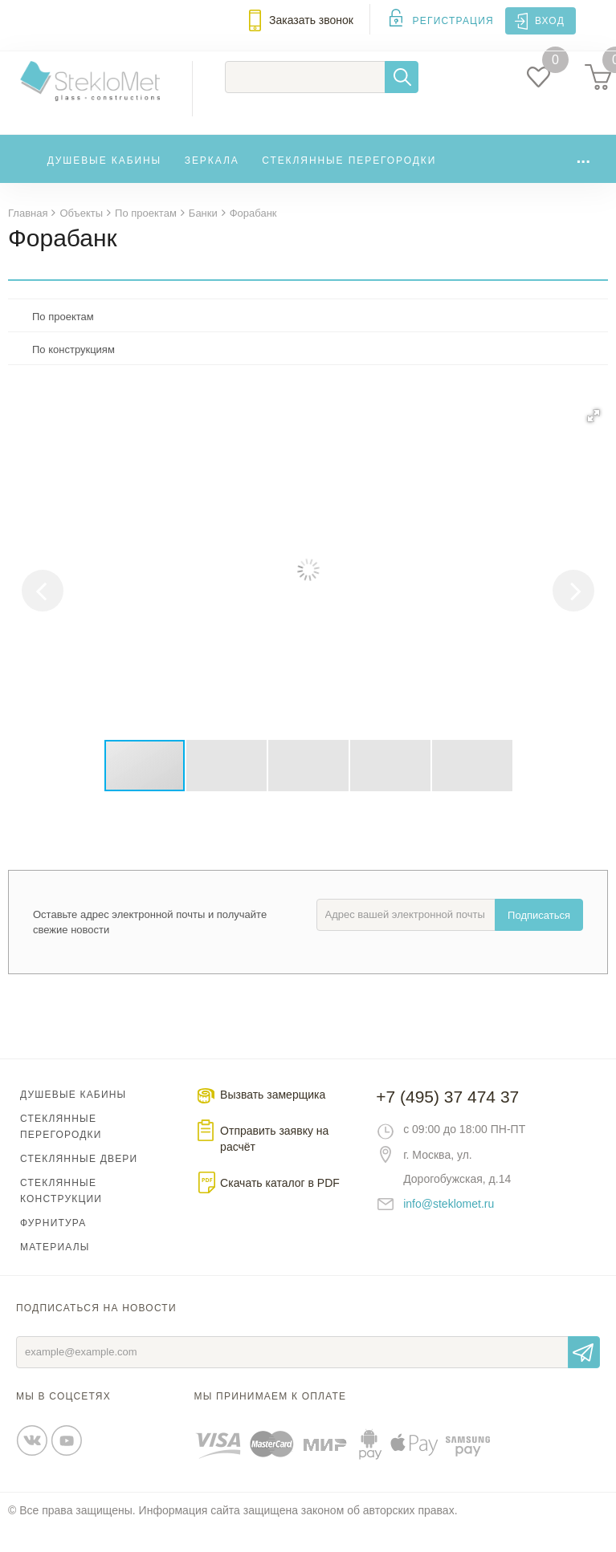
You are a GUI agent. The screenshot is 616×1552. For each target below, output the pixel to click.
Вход (550, 20)
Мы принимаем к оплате (270, 1419)
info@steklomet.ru (448, 1227)
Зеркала (212, 182)
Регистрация (453, 20)
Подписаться (539, 938)
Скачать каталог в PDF (280, 1206)
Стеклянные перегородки (349, 182)
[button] (593, 439)
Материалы (55, 1270)
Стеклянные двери (78, 1182)
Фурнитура (53, 1246)
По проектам (63, 340)
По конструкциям (73, 373)
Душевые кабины (104, 182)
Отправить (584, 1375)
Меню (21, 30)
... (583, 178)
